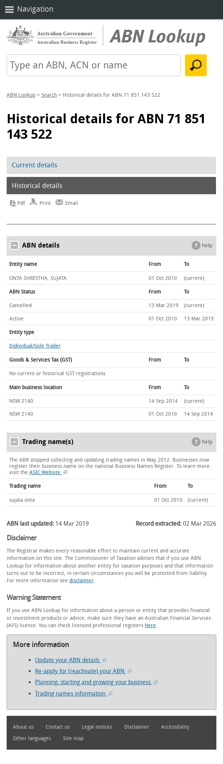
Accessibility (175, 727)
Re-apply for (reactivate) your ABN (83, 671)
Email (71, 203)
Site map (73, 738)
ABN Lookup (21, 95)
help (207, 245)
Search (49, 95)
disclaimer (81, 581)
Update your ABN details (70, 660)
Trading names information (73, 693)
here (150, 625)
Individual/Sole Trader (35, 346)
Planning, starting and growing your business (96, 682)
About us (23, 727)
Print (45, 203)
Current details (34, 165)
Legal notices (97, 727)
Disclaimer (136, 727)
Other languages (32, 738)
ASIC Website (48, 472)
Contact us (58, 727)
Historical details (37, 186)
